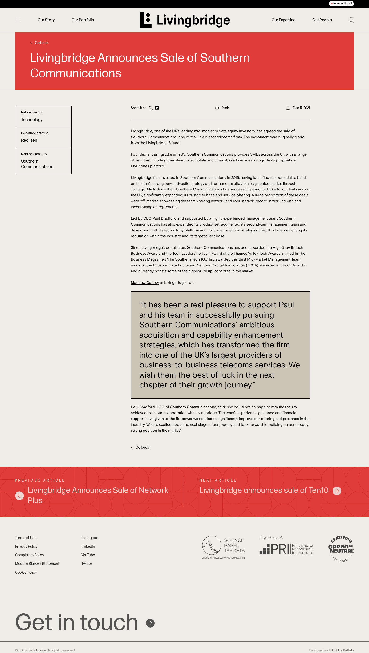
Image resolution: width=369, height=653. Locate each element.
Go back (39, 43)
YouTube (88, 555)
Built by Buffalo (342, 650)
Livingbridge (37, 650)
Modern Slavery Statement (37, 564)
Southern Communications (154, 137)
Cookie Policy (26, 572)
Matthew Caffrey (145, 282)
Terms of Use (25, 538)
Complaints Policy (29, 555)
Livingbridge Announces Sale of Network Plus (91, 495)
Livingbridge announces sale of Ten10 (270, 490)
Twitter (86, 564)
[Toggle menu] (18, 20)
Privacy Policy (26, 546)
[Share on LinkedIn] (157, 108)
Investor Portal (342, 3)
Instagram (89, 538)
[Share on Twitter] (151, 108)
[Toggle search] (351, 20)
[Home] (185, 20)
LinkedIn (88, 546)
